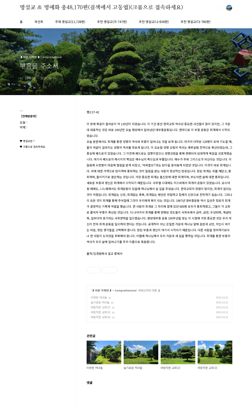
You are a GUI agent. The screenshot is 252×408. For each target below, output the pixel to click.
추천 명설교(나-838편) (154, 21)
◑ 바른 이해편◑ (101, 290)
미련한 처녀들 (99, 297)
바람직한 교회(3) (100, 312)
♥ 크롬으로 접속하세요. (33, 147)
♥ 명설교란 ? (27, 141)
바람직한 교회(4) (100, 317)
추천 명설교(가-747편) (112, 21)
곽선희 (38, 21)
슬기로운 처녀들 (100, 302)
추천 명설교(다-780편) (195, 21)
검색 (220, 8)
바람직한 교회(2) (100, 307)
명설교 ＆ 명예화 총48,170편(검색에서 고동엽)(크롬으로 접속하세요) (101, 7)
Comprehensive (126, 290)
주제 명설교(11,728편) (70, 21)
